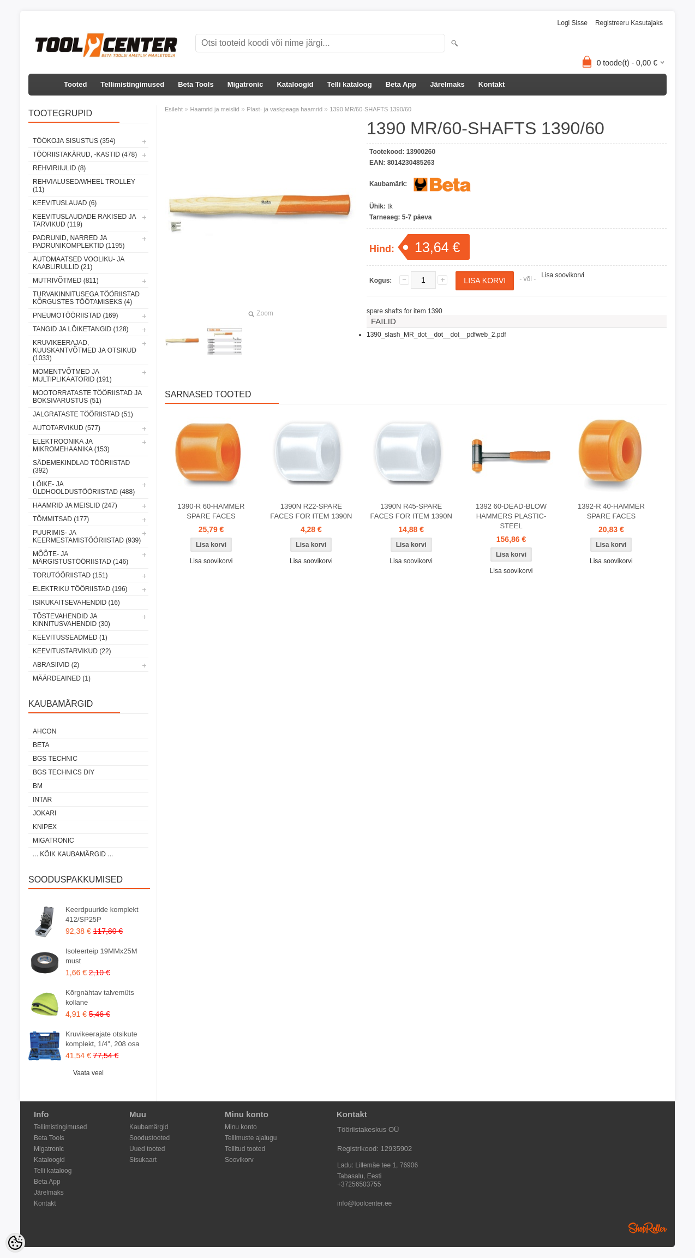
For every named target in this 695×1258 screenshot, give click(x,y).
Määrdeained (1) (62, 678)
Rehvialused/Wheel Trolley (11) (84, 185)
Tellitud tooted (245, 1149)
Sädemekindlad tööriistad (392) (81, 466)
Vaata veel (88, 1073)
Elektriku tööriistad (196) (80, 589)
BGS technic (55, 758)
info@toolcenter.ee (364, 1203)
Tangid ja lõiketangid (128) (81, 329)
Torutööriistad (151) (70, 575)
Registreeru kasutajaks (629, 23)
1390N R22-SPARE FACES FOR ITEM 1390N (311, 511)
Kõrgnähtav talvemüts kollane (99, 997)
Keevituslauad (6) (65, 203)
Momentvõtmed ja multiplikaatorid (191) (72, 375)
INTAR (42, 799)
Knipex (45, 827)
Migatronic (245, 84)
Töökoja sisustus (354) (74, 141)
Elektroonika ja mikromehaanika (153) (71, 445)
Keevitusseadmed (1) (70, 637)
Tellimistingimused (132, 84)
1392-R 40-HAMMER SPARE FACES (611, 511)
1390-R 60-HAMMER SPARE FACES (211, 511)
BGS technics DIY (63, 772)
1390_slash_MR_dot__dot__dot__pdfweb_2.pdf (436, 334)
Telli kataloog (349, 84)
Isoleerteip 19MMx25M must (101, 956)
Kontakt (491, 84)
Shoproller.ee (647, 1228)
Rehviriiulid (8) (59, 168)
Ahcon (44, 731)
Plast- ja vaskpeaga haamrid (284, 109)
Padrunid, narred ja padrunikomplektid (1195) (79, 241)
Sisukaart (143, 1160)
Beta (41, 745)
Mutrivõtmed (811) (66, 280)
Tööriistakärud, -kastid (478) (85, 154)
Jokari (44, 813)
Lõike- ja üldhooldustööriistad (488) (84, 488)
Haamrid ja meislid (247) (75, 505)
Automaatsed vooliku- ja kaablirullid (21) (78, 263)
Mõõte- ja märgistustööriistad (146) (80, 557)
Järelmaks (447, 84)
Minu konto (241, 1127)
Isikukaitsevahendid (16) (76, 602)
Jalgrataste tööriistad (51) (83, 414)
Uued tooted (147, 1149)
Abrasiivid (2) (56, 665)
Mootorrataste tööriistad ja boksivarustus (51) (87, 396)
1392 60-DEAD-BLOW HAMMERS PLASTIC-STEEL (511, 516)
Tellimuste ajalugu (251, 1138)
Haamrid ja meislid (214, 109)
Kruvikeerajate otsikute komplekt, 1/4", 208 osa (102, 1039)
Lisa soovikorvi (562, 275)
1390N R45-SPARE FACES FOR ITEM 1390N (411, 511)
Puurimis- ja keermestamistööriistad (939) (87, 536)
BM (38, 786)
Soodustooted (149, 1138)
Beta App (401, 84)
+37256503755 (359, 1184)
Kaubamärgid (148, 1127)
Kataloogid (295, 84)
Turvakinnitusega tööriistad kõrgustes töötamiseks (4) (86, 298)
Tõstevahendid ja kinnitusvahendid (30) (71, 620)
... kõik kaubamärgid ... (73, 854)
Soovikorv (239, 1160)
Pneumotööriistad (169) (75, 315)
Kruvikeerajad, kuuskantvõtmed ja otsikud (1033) (84, 350)
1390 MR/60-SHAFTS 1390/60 (370, 109)
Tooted (75, 84)
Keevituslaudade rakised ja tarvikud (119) (84, 220)
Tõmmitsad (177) (61, 519)
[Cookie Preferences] (15, 1243)
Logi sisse (573, 23)
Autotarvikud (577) (66, 428)
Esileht (174, 109)
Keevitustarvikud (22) (72, 651)
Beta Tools (196, 84)
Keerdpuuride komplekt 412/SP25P (102, 914)
